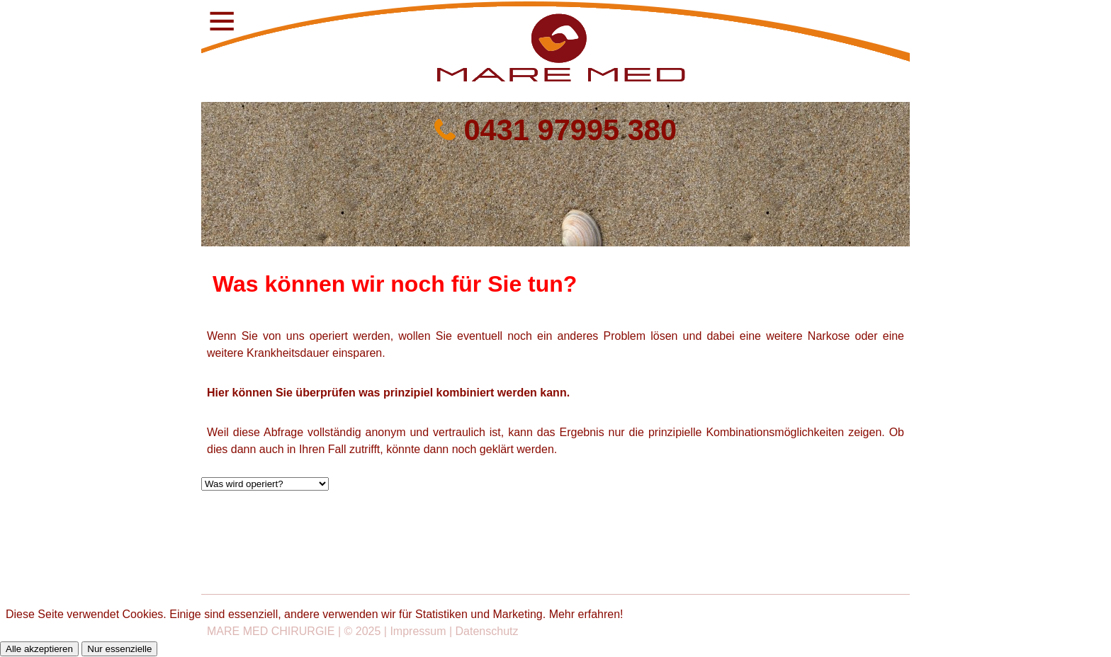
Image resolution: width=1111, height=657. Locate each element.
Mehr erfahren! (586, 614)
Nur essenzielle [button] (119, 649)
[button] (219, 20)
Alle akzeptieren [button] (39, 649)
